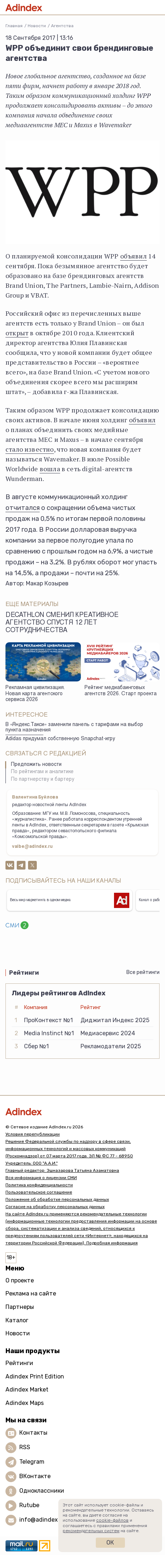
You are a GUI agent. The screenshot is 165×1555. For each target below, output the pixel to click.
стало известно (29, 449)
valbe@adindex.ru (32, 847)
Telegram (31, 1462)
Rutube (29, 1505)
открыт (16, 332)
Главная (14, 25)
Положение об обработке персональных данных (57, 1199)
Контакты (33, 1433)
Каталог (16, 1320)
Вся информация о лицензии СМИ (41, 1177)
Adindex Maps (24, 1403)
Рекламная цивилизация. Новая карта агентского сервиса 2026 (35, 693)
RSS (24, 1447)
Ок (110, 1542)
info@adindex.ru (42, 1520)
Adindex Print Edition (34, 1376)
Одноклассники (41, 1491)
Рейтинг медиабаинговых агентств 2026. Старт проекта (121, 691)
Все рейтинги (143, 972)
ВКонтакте (35, 1476)
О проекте (19, 1280)
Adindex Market (26, 1389)
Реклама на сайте (30, 1293)
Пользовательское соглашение (38, 1192)
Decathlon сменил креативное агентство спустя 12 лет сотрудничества (62, 623)
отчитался (22, 508)
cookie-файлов (112, 1520)
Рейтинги (19, 1363)
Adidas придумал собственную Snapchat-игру (60, 739)
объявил (133, 256)
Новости (37, 25)
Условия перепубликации (32, 1134)
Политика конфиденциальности (39, 1184)
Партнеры (19, 1306)
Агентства (62, 25)
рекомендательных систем (91, 1530)
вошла (50, 468)
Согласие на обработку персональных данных (55, 1206)
